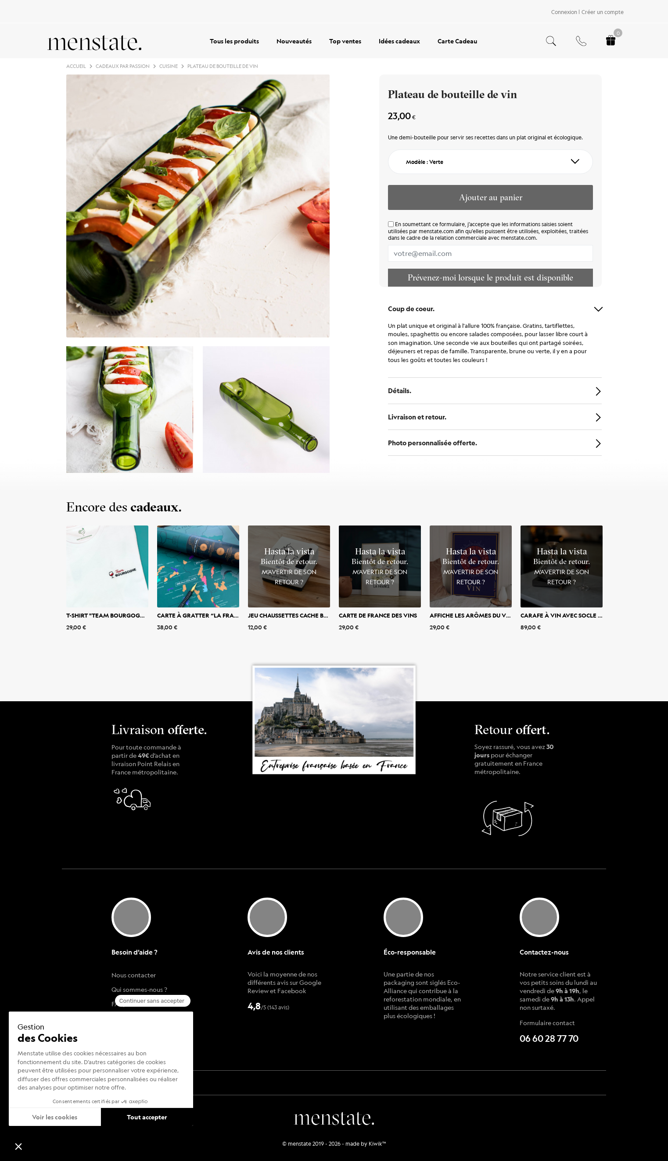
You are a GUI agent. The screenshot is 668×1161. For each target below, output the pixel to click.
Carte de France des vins (378, 615)
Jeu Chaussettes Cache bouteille (299, 615)
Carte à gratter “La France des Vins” (216, 615)
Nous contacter (133, 975)
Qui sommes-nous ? (139, 989)
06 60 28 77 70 (549, 1038)
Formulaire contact (547, 1022)
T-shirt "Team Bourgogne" (108, 615)
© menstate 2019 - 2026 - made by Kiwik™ (334, 1143)
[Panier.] (610, 41)
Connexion (564, 12)
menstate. (334, 1117)
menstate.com (436, 230)
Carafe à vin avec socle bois (566, 615)
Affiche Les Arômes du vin (471, 615)
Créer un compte (603, 12)
